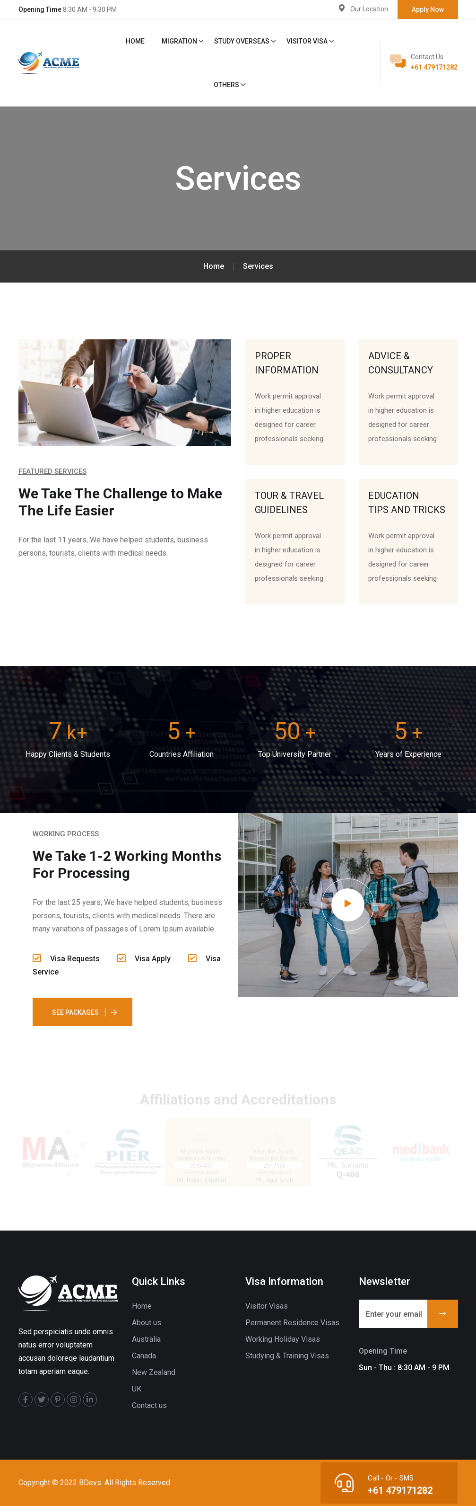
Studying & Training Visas (287, 1355)
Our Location (369, 9)
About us (146, 1322)
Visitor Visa (307, 41)
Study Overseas (241, 41)
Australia (146, 1339)
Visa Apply (144, 958)
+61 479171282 (434, 67)
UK (136, 1388)
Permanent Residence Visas (292, 1322)
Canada (144, 1355)
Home (135, 41)
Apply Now (428, 9)
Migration (179, 41)
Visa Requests (66, 958)
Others (226, 85)
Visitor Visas (266, 1306)
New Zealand (153, 1372)
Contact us (149, 1405)
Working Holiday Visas (282, 1339)
